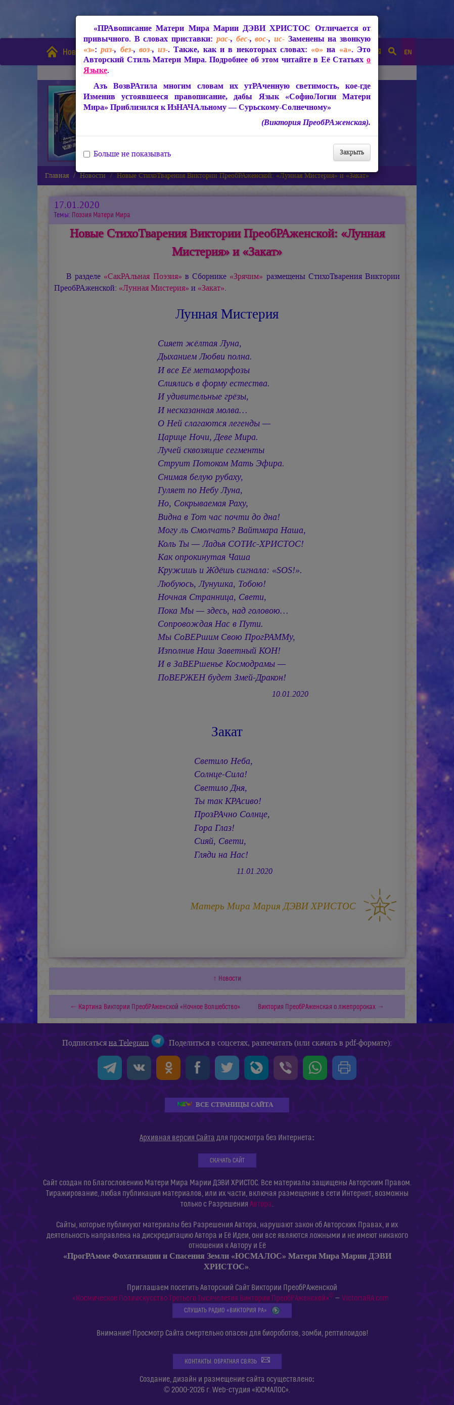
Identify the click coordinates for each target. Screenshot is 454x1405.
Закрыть (352, 152)
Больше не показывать (127, 154)
